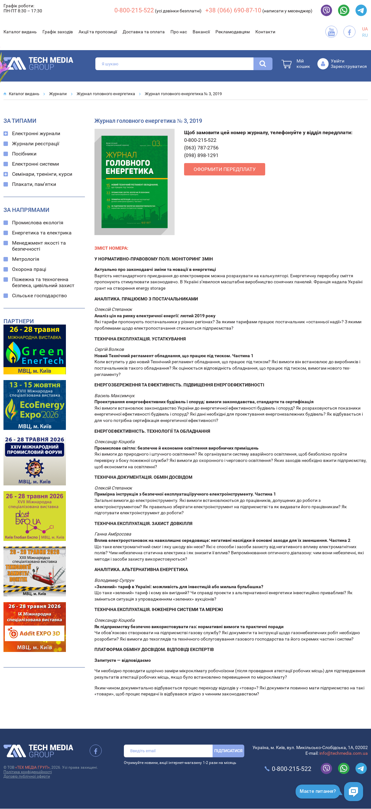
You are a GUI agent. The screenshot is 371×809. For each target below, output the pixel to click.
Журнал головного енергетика (106, 93)
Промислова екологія (37, 223)
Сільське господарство (39, 296)
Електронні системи (35, 164)
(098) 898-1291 (201, 155)
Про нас (178, 31)
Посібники (24, 154)
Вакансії (201, 31)
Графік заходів (57, 31)
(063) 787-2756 (201, 148)
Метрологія (25, 259)
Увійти (337, 60)
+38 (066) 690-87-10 (233, 10)
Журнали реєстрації (35, 144)
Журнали (58, 93)
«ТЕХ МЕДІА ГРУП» (32, 767)
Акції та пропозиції (98, 31)
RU (365, 35)
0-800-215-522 (134, 10)
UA (365, 28)
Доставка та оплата (144, 31)
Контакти (265, 31)
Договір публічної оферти (26, 776)
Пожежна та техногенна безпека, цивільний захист (43, 282)
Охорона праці (29, 269)
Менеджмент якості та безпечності (39, 246)
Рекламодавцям (232, 31)
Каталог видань (20, 31)
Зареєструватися (349, 66)
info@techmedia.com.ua (343, 753)
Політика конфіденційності (27, 772)
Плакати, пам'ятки (34, 184)
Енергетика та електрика (42, 233)
